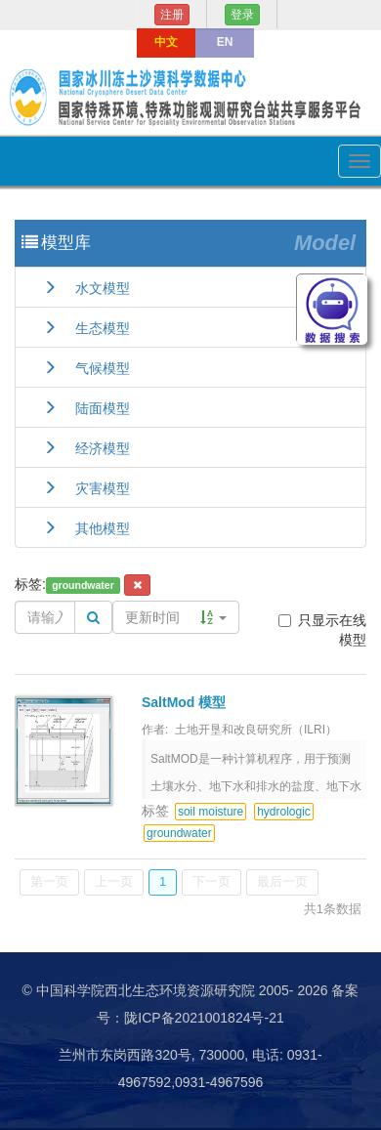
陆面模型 (86, 408)
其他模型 (86, 528)
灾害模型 (86, 488)
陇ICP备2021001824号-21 (203, 1017)
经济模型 (86, 448)
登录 (242, 14)
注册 (172, 14)
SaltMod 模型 (184, 702)
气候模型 (86, 368)
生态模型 (86, 328)
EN (225, 42)
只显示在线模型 (322, 630)
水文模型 (86, 288)
